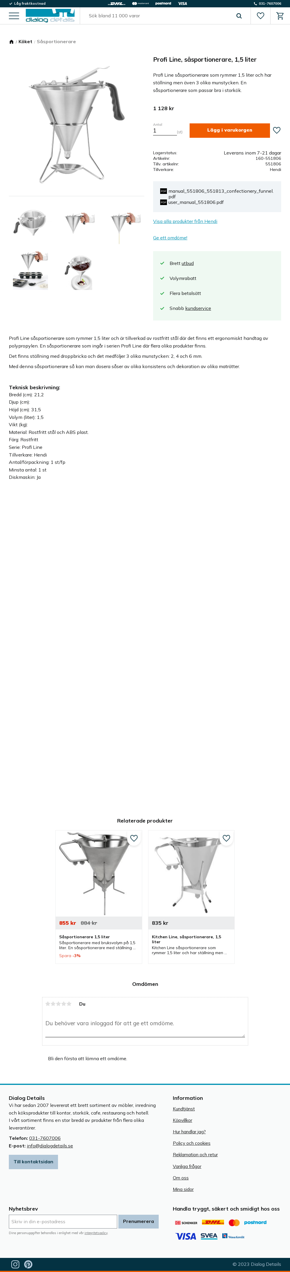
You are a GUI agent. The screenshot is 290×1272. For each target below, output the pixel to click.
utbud (188, 263)
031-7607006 (45, 1138)
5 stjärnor (69, 1003)
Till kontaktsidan (33, 1161)
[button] (14, 16)
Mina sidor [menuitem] (183, 1189)
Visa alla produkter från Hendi (185, 221)
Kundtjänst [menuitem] (184, 1109)
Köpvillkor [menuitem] (182, 1120)
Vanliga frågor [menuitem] (187, 1166)
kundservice (198, 308)
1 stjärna (48, 1003)
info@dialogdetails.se (50, 1146)
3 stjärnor (58, 1003)
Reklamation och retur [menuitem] (195, 1154)
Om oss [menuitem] (181, 1178)
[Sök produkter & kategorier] (158, 16)
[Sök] (239, 16)
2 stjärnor (53, 1003)
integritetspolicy (95, 1233)
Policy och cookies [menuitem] (192, 1143)
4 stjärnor (64, 1003)
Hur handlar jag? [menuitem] (189, 1132)
